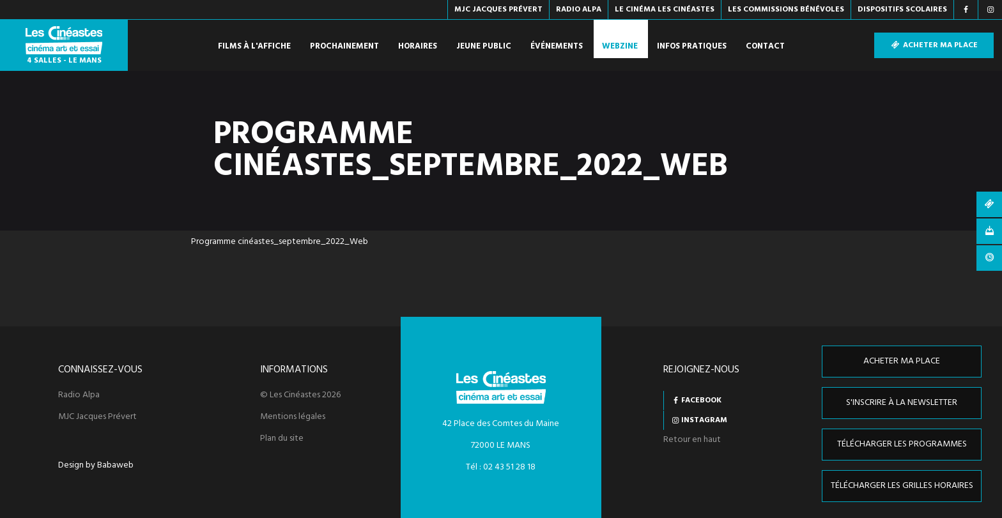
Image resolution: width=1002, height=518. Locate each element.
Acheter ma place (934, 45)
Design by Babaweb (96, 465)
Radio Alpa (79, 395)
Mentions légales (292, 417)
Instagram (704, 420)
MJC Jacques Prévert (97, 417)
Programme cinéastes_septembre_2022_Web (279, 241)
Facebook (701, 400)
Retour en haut (692, 439)
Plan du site (282, 438)
